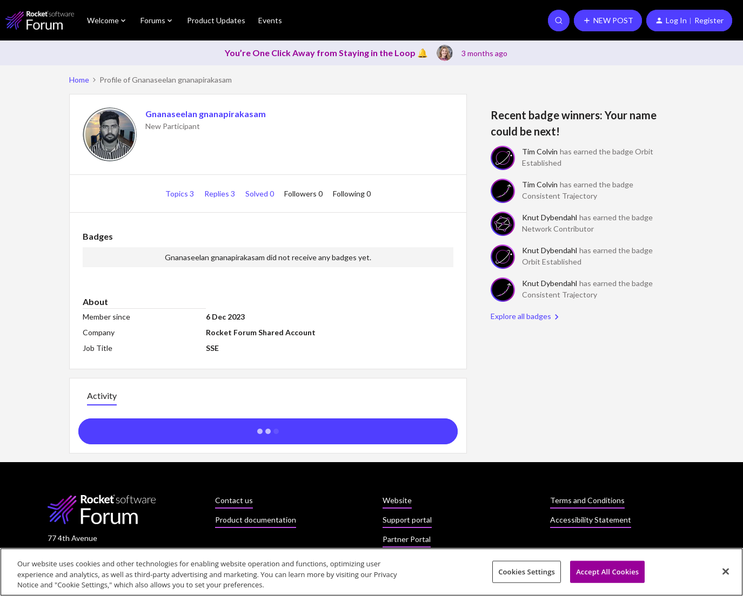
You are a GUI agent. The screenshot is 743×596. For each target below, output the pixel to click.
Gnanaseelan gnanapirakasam (205, 114)
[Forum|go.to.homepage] (39, 20)
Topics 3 (180, 193)
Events (270, 20)
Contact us (234, 500)
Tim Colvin (540, 151)
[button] (608, 20)
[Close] (726, 574)
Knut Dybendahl (549, 217)
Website (397, 500)
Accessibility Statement (590, 519)
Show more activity (268, 428)
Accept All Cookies (607, 575)
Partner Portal (407, 539)
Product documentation (255, 519)
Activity (102, 395)
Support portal (407, 519)
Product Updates (216, 20)
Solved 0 (260, 193)
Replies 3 (220, 193)
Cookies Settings (526, 575)
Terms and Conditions (587, 500)
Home (79, 79)
